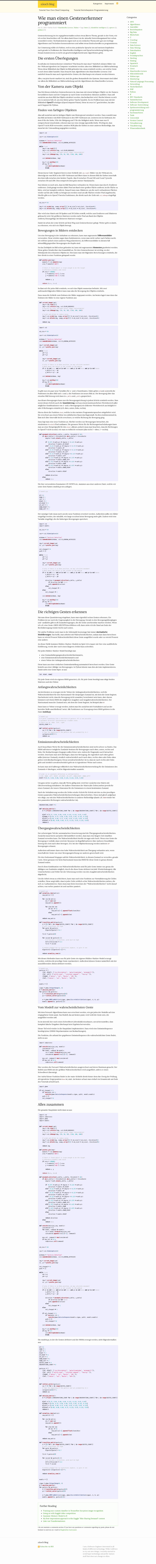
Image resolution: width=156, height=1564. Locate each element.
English (133, 53)
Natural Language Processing (142, 81)
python (40, 30)
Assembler (134, 27)
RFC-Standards (136, 97)
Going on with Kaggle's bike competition (59, 1513)
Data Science (135, 45)
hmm (86, 28)
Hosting (133, 61)
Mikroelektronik (136, 74)
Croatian (133, 42)
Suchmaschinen (136, 113)
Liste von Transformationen (54, 1521)
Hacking (133, 58)
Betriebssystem (136, 29)
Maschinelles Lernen (138, 71)
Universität (134, 118)
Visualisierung (135, 125)
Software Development (139, 102)
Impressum (109, 3)
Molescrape (134, 76)
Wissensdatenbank (137, 128)
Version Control (136, 120)
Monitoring (134, 79)
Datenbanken (135, 50)
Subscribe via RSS (46, 1547)
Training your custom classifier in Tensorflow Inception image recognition (73, 1511)
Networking (135, 84)
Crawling (133, 40)
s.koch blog (47, 4)
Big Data (133, 32)
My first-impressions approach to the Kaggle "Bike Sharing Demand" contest (74, 1518)
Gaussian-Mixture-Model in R (55, 1516)
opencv (111, 28)
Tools (132, 115)
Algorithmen (135, 24)
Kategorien (97, 3)
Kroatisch (134, 66)
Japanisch (134, 63)
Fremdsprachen (136, 55)
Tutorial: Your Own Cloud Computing (54, 10)
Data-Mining (135, 48)
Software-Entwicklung (139, 105)
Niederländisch (136, 87)
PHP (131, 89)
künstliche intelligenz (98, 28)
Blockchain (134, 35)
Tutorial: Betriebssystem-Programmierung (91, 10)
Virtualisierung (136, 123)
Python (133, 92)
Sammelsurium (136, 100)
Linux (132, 68)
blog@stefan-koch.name (68, 1530)
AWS (132, 22)
